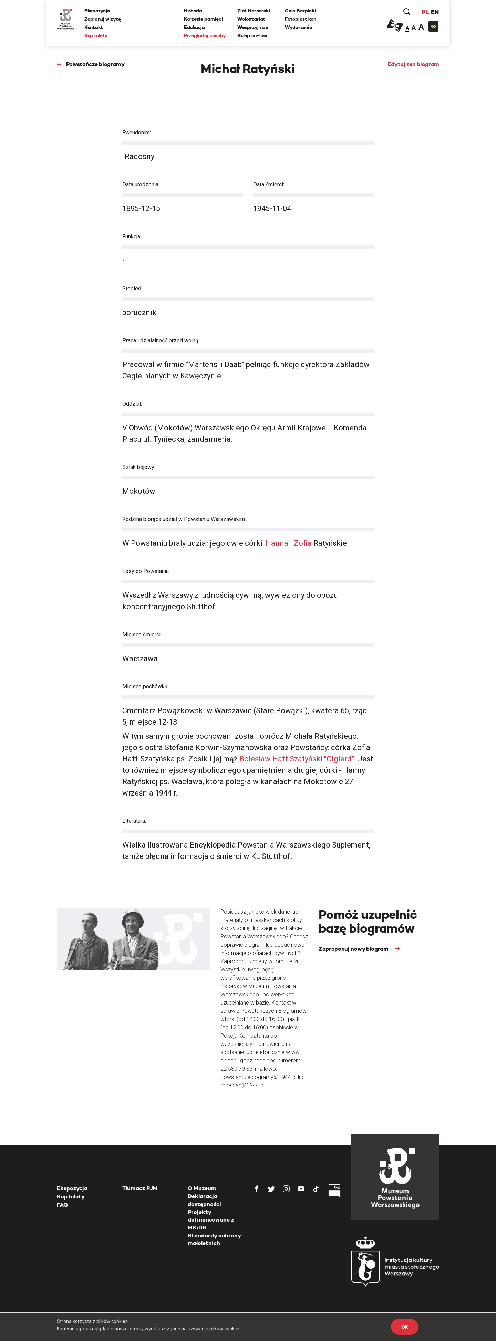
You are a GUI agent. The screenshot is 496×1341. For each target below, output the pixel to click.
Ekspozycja (97, 11)
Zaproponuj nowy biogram (354, 949)
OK (404, 1327)
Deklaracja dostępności (204, 1200)
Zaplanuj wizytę (102, 19)
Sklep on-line (252, 35)
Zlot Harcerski (253, 11)
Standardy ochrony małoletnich (214, 1239)
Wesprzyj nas (252, 27)
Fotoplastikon (300, 19)
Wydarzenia (298, 27)
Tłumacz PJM (140, 1188)
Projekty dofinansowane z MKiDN (211, 1219)
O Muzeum (202, 1188)
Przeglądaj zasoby (205, 35)
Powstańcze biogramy (95, 64)
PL (425, 12)
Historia (193, 11)
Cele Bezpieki (300, 11)
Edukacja (194, 27)
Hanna (278, 543)
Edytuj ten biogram (413, 64)
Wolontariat (251, 19)
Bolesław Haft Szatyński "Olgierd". (297, 759)
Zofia (303, 543)
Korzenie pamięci (203, 19)
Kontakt (93, 27)
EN (435, 12)
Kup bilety (96, 35)
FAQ (62, 1204)
